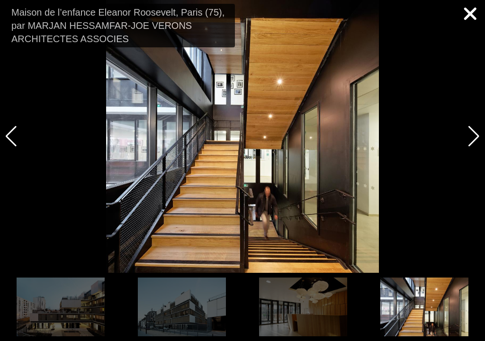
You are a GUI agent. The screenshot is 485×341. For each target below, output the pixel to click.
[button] (473, 136)
